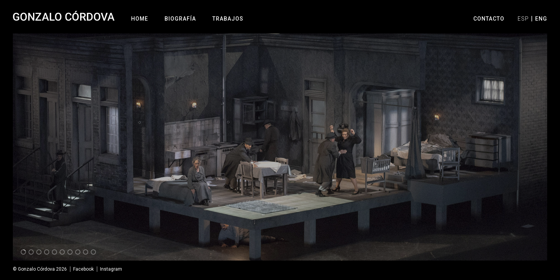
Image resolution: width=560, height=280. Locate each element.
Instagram (111, 269)
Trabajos (227, 19)
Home (139, 19)
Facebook (83, 269)
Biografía (180, 19)
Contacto (488, 19)
